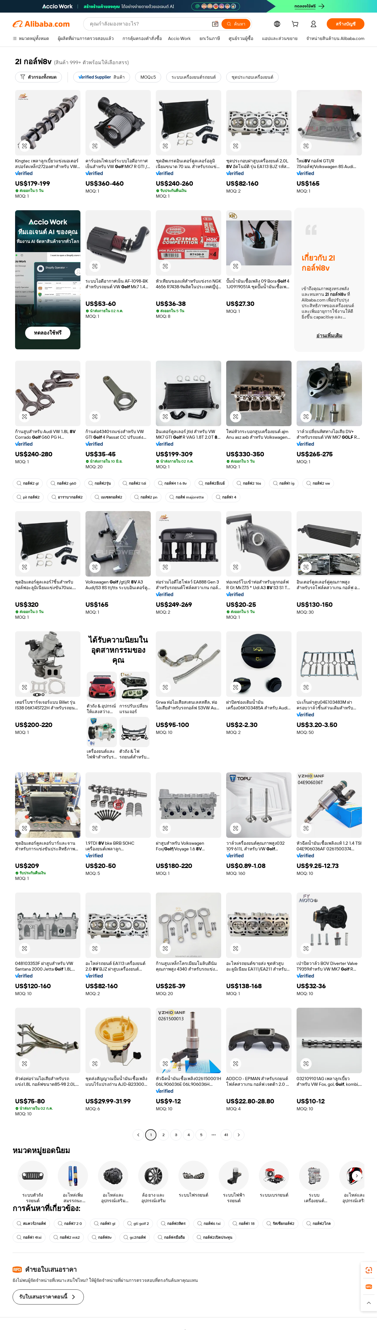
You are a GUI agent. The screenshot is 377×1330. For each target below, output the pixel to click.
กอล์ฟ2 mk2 (66, 1237)
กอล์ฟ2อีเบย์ (212, 483)
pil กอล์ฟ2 (28, 497)
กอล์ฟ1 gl (104, 1223)
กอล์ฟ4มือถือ (171, 1237)
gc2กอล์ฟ (134, 1237)
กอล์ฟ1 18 (243, 1223)
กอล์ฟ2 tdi (134, 483)
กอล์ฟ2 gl (28, 483)
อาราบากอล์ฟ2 (67, 497)
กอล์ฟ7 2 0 (70, 1223)
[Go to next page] (238, 1135)
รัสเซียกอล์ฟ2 (280, 1223)
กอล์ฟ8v (102, 1237)
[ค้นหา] (235, 24)
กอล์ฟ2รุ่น (99, 483)
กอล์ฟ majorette (186, 497)
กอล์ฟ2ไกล (318, 1223)
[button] (215, 24)
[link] (369, 1270)
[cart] (296, 24)
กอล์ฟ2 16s (249, 483)
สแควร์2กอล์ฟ (31, 1223)
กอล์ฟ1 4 (226, 497)
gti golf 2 (138, 1223)
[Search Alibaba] (148, 23)
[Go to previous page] (138, 1135)
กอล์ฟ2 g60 (63, 483)
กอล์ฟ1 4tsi (29, 1237)
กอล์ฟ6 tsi (209, 1223)
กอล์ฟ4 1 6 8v (172, 483)
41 (226, 1135)
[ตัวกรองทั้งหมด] (38, 77)
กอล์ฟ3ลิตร (173, 1223)
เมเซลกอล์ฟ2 (108, 497)
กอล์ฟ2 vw (318, 483)
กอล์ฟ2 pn (145, 497)
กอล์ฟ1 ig (283, 483)
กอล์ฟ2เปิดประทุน (214, 1237)
